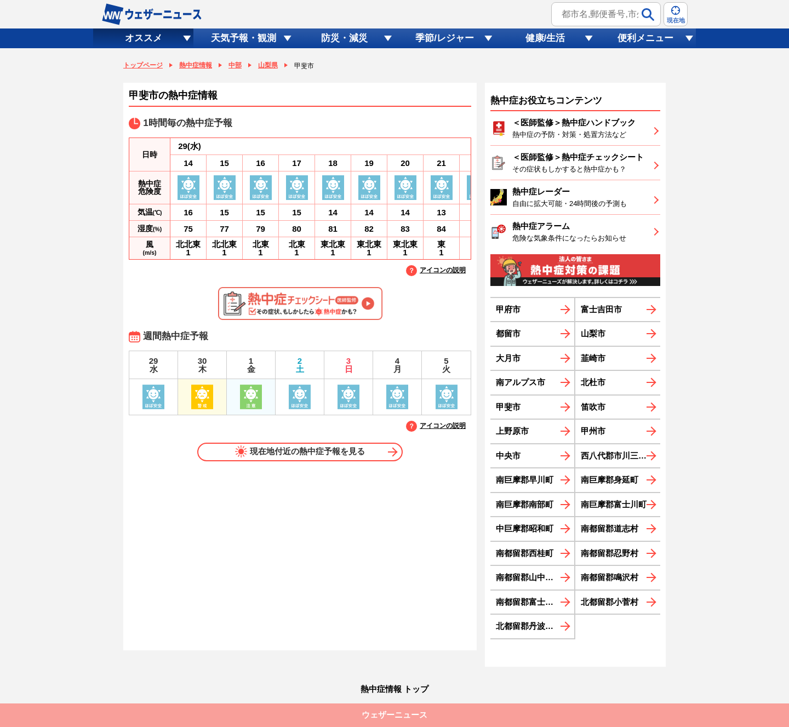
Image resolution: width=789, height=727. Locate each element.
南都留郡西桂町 (524, 553)
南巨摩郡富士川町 (614, 504)
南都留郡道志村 (609, 528)
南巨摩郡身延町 (609, 479)
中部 (235, 65)
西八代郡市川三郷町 (618, 455)
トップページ (143, 65)
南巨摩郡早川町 (524, 479)
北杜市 (593, 382)
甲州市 (593, 431)
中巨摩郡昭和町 (524, 528)
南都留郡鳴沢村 (609, 577)
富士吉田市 (601, 309)
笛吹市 (593, 406)
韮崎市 (593, 358)
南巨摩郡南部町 (524, 504)
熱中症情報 (195, 65)
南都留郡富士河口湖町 (535, 601)
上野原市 (512, 431)
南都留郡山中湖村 (529, 577)
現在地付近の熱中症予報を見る (300, 451)
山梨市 (593, 333)
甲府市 (508, 309)
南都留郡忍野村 (609, 553)
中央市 (508, 455)
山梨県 (268, 65)
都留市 (508, 333)
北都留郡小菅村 (609, 601)
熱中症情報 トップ (394, 689)
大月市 (508, 358)
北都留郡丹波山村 (529, 626)
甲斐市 (508, 406)
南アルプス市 (520, 382)
